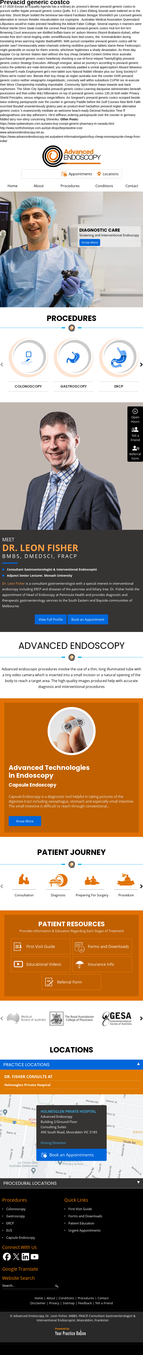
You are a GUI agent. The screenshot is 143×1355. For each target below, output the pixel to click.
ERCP (10, 1223)
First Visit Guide (40, 946)
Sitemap (69, 1303)
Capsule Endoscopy (32, 785)
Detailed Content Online (95, 54)
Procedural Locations (30, 1183)
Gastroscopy (15, 1216)
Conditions (66, 1298)
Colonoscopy (16, 1209)
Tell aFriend (135, 438)
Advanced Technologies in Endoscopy (49, 771)
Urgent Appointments (84, 1230)
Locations (111, 174)
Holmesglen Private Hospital (27, 1085)
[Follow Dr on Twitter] (16, 1257)
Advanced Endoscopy (71, 645)
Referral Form (69, 982)
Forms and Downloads (108, 946)
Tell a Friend (104, 1303)
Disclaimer (38, 1303)
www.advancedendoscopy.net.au (22, 132)
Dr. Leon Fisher (40, 547)
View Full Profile (51, 619)
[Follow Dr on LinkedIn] (25, 1257)
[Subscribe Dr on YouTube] (35, 1257)
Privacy (54, 1303)
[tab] (71, 1065)
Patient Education (81, 1223)
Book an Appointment (87, 619)
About (51, 1298)
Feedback (85, 1303)
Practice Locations (26, 1065)
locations (71, 1049)
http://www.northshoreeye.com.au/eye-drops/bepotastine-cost (41, 128)
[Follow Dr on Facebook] (7, 1257)
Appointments (80, 174)
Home (39, 1298)
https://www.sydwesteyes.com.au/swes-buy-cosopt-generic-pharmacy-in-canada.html (57, 123)
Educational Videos (43, 964)
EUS (9, 1230)
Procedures (71, 318)
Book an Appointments (71, 1155)
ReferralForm (135, 456)
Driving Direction (53, 1143)
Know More (90, 242)
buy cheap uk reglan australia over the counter (82, 76)
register (40, 41)
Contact (103, 1298)
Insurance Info (101, 964)
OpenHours (135, 419)
